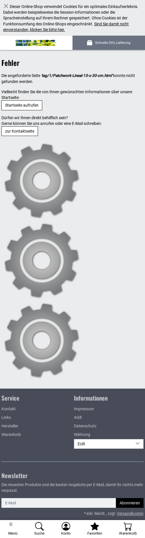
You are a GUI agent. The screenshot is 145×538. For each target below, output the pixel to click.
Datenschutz (85, 426)
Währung (82, 434)
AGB (78, 417)
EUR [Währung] (109, 443)
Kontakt (8, 409)
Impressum (84, 409)
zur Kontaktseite (19, 131)
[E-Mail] (58, 503)
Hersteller (9, 426)
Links (6, 417)
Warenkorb (11, 434)
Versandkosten (130, 513)
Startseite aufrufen (22, 105)
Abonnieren (130, 503)
